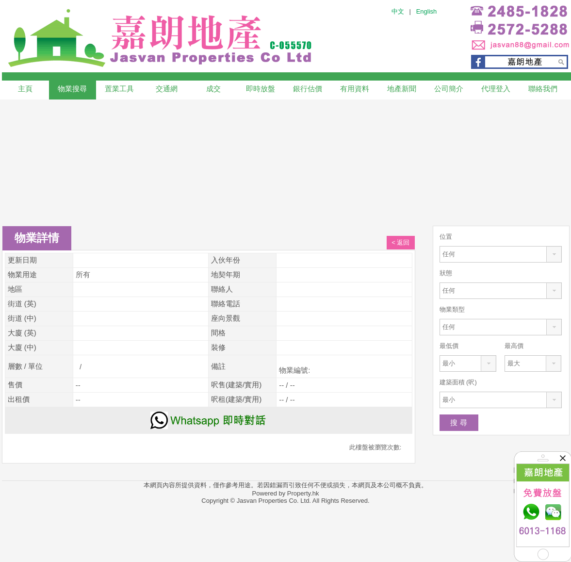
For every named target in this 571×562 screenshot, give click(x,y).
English (426, 11)
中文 (398, 11)
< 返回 (400, 242)
